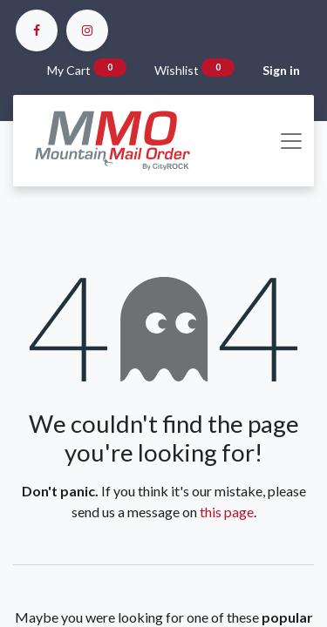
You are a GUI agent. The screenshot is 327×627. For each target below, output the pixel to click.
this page (227, 511)
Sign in (281, 70)
